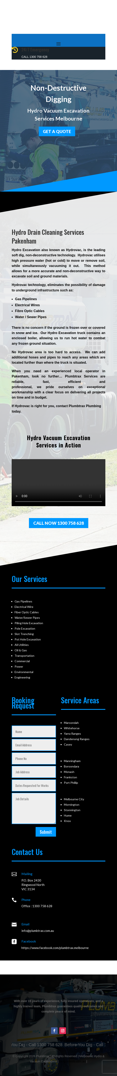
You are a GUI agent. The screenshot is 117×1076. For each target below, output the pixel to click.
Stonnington (72, 810)
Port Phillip (71, 782)
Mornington (71, 804)
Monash (69, 772)
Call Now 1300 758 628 (58, 523)
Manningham (72, 761)
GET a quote (57, 130)
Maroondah (71, 722)
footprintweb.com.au (72, 1061)
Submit (46, 832)
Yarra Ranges (72, 733)
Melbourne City (74, 799)
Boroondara (71, 766)
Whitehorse (72, 728)
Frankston (70, 777)
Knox (67, 821)
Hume (68, 815)
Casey (68, 744)
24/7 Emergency (35, 49)
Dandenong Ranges (77, 739)
